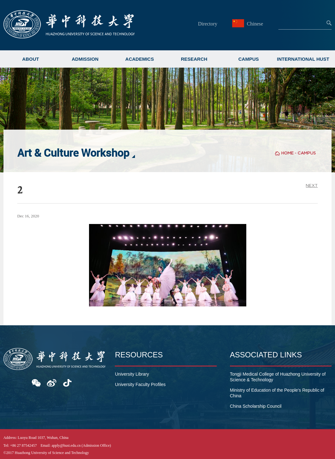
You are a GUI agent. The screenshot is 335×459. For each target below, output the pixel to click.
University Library (132, 374)
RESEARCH (194, 59)
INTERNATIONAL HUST (303, 59)
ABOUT (30, 59)
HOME (287, 153)
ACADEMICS (139, 59)
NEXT (312, 185)
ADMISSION (85, 59)
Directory (207, 23)
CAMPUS (248, 59)
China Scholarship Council (256, 406)
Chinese (248, 23)
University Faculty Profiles (140, 384)
